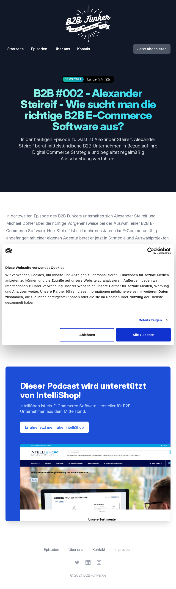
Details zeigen (150, 320)
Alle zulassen (143, 334)
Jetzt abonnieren (152, 49)
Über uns (62, 49)
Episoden (39, 49)
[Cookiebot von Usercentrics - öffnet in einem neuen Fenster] (151, 250)
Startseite (15, 49)
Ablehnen (87, 334)
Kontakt (83, 49)
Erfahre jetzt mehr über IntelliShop (54, 427)
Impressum (123, 549)
